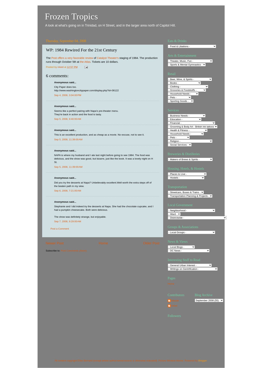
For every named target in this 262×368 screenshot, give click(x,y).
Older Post (151, 243)
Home (103, 243)
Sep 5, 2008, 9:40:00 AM (67, 119)
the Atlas (85, 61)
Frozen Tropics (71, 16)
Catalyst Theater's (108, 58)
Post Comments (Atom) (74, 250)
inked (174, 305)
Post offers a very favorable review (72, 58)
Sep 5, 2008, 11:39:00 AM (68, 139)
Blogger (202, 360)
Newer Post (55, 243)
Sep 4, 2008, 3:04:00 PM (67, 95)
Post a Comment (60, 228)
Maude (175, 300)
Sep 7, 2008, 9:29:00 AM (67, 221)
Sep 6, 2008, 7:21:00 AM (67, 190)
